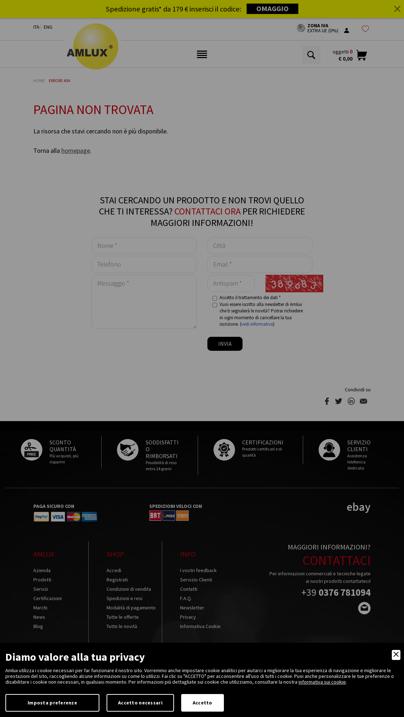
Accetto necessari (140, 702)
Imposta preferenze (52, 702)
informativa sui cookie (322, 682)
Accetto (202, 702)
